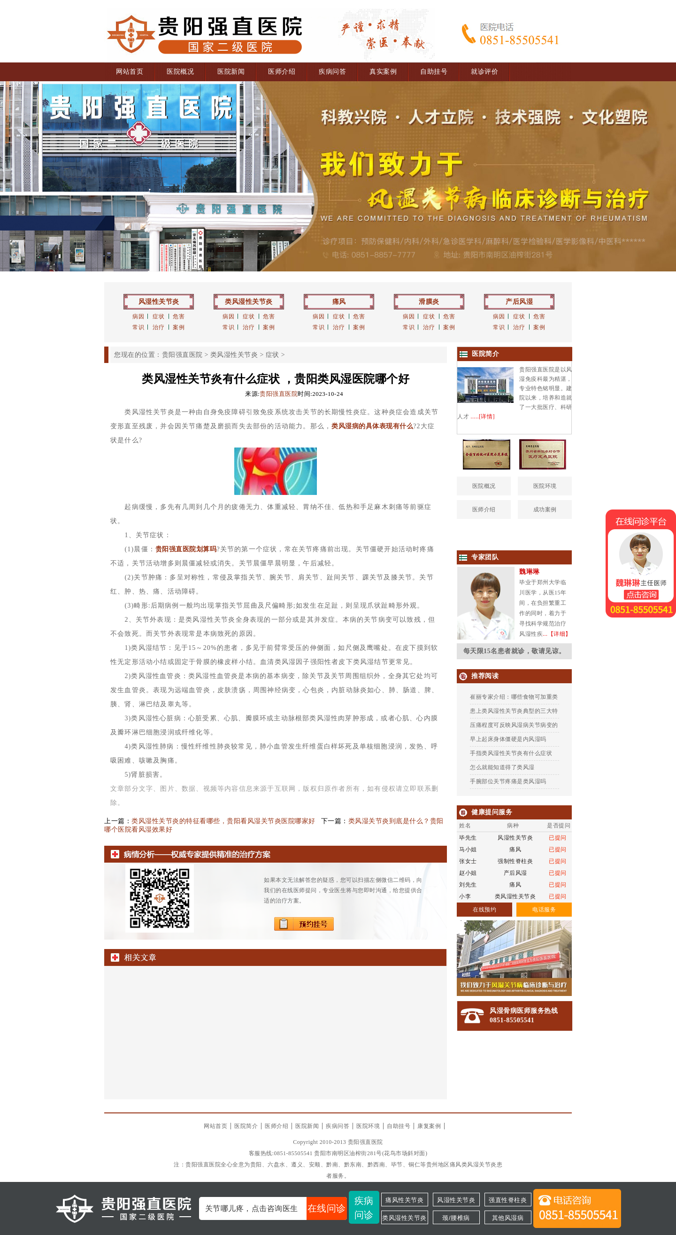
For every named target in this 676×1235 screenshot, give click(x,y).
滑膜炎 (429, 301)
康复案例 (429, 1126)
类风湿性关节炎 (249, 301)
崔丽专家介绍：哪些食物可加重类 (514, 697)
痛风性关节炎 (404, 1200)
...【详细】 (557, 634)
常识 (138, 327)
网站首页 (129, 71)
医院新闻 (231, 71)
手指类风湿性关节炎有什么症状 (511, 753)
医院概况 (180, 71)
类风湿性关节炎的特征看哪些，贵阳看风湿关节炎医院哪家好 (223, 821)
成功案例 (545, 509)
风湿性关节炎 (158, 301)
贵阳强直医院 (182, 354)
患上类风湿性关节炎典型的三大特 (514, 711)
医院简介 (246, 1126)
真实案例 (383, 71)
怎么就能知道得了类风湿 (502, 767)
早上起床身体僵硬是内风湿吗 (508, 739)
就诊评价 (484, 71)
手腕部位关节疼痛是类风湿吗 (508, 781)
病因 (138, 316)
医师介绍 (281, 71)
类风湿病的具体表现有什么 (372, 426)
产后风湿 (519, 301)
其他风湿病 (508, 1217)
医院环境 (545, 486)
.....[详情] (483, 416)
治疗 (158, 327)
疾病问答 (332, 71)
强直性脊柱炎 (508, 1200)
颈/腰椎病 (455, 1217)
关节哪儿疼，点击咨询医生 (276, 1208)
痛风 (339, 301)
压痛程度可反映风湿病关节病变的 (514, 725)
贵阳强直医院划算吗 (186, 549)
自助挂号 (433, 71)
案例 (178, 327)
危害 (178, 316)
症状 (158, 316)
